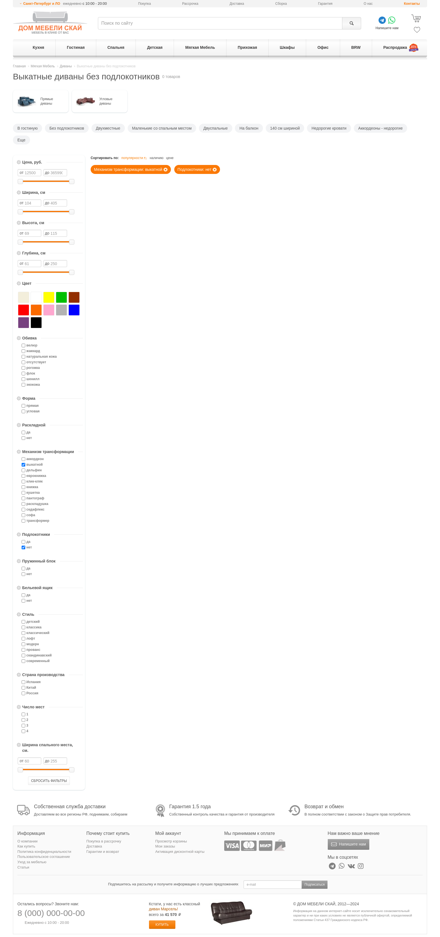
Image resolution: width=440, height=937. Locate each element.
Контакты (412, 4)
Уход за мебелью (31, 862)
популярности (135, 158)
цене (170, 158)
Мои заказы (165, 846)
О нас (368, 4)
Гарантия (325, 4)
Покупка (144, 4)
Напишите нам (348, 844)
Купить (162, 925)
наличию (156, 158)
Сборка (281, 4)
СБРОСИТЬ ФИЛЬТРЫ (49, 781)
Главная (19, 66)
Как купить (26, 846)
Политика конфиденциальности (44, 851)
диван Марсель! (163, 909)
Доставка (237, 4)
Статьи (23, 867)
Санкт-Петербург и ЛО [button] (41, 4)
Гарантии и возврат (102, 851)
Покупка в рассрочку (103, 841)
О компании (27, 841)
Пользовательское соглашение (43, 857)
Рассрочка (190, 4)
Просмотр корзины (171, 841)
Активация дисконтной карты (179, 851)
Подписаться (314, 885)
